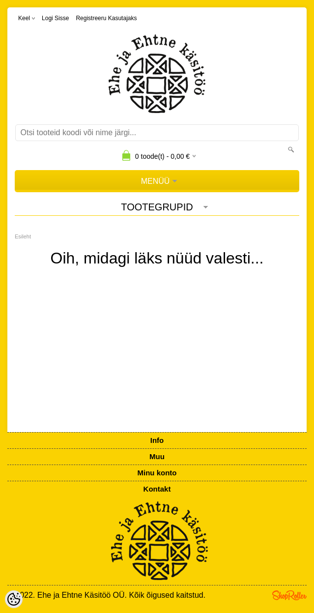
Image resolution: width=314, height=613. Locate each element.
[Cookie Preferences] (14, 599)
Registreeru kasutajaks (106, 18)
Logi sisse (55, 18)
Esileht (23, 236)
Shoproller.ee (289, 595)
